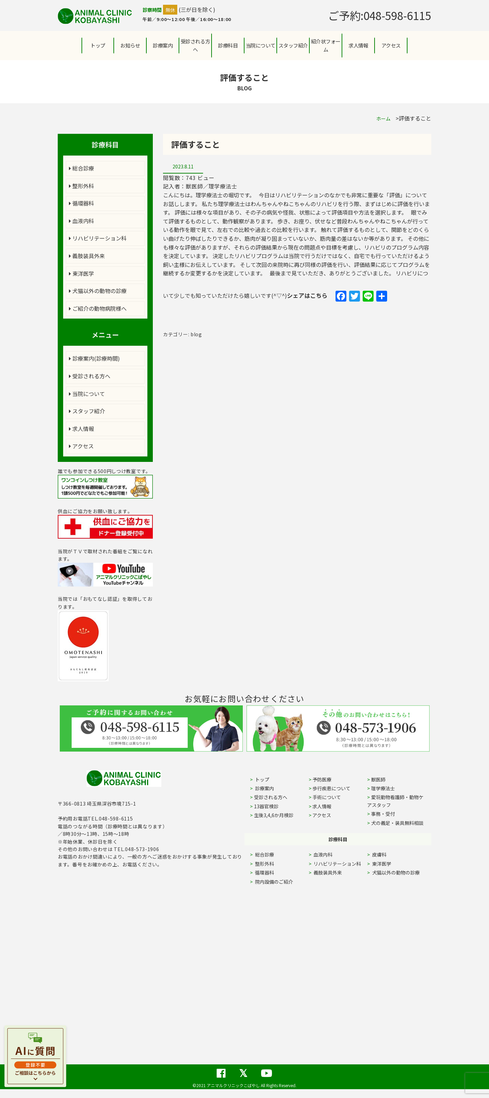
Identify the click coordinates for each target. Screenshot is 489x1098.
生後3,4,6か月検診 (273, 815)
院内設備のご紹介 (273, 881)
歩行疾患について (331, 788)
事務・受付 (383, 813)
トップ (97, 45)
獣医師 (378, 779)
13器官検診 (266, 806)
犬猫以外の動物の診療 (98, 291)
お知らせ (130, 45)
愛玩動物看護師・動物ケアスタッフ (395, 801)
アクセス (391, 45)
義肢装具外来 (87, 256)
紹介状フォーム (326, 45)
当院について (87, 394)
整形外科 (81, 186)
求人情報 (358, 45)
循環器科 (81, 203)
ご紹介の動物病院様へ (98, 308)
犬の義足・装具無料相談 (397, 823)
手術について (326, 797)
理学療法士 (383, 788)
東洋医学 (81, 273)
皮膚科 (387, 854)
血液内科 (81, 221)
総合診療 (81, 168)
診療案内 (163, 45)
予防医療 (321, 779)
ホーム (383, 118)
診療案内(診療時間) (94, 358)
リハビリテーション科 (98, 238)
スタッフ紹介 (87, 411)
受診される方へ (195, 45)
